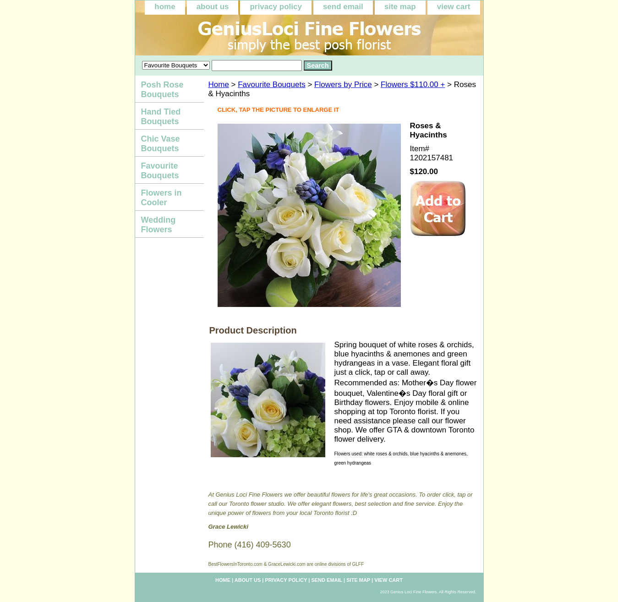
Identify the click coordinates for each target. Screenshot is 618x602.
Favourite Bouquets (271, 84)
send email (343, 6)
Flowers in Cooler (161, 197)
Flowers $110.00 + (413, 84)
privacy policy (275, 6)
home (164, 6)
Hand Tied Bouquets (161, 116)
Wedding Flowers (158, 224)
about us (213, 6)
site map (400, 6)
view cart (453, 6)
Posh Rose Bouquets (162, 89)
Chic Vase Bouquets (160, 143)
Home (218, 84)
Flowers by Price (343, 84)
